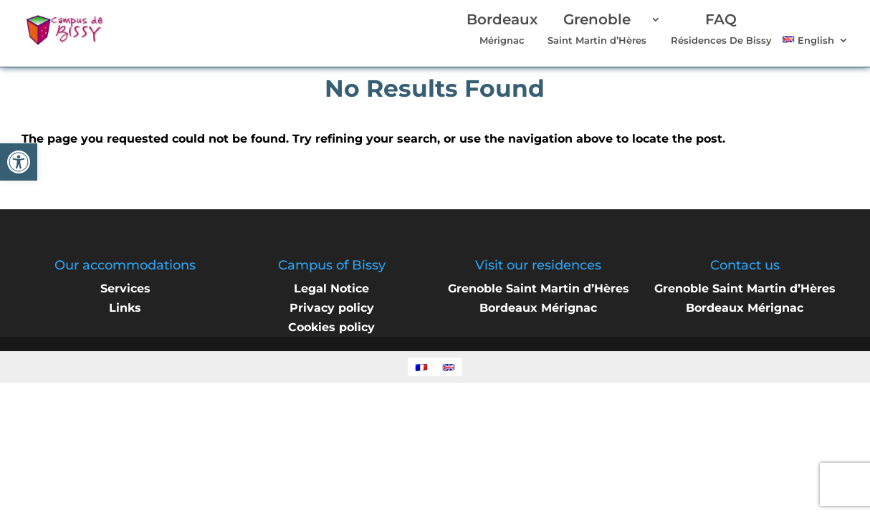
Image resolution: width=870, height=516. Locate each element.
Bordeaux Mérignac (538, 308)
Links (125, 308)
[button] (18, 162)
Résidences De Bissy (721, 30)
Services (125, 288)
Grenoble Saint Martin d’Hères (538, 288)
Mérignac (502, 30)
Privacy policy (332, 308)
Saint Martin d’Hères (597, 30)
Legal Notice (331, 288)
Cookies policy (331, 327)
